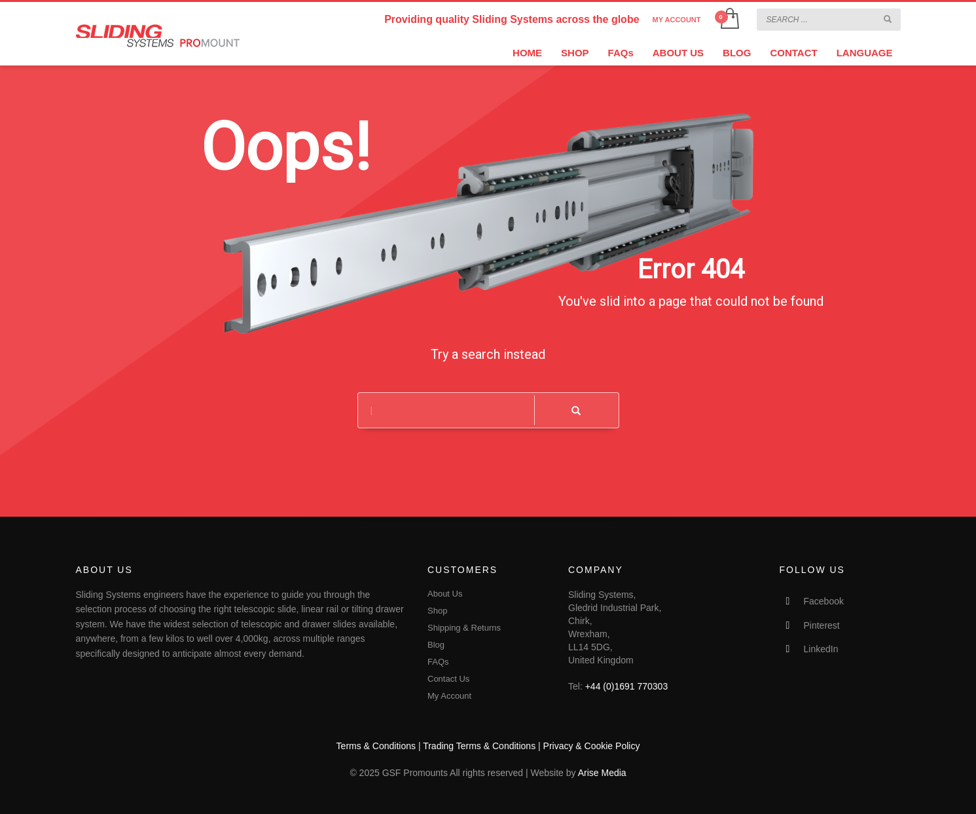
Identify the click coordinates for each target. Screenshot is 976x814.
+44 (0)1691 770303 (626, 686)
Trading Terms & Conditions (479, 746)
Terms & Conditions (376, 746)
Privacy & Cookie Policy (591, 746)
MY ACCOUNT (677, 20)
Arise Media (602, 773)
